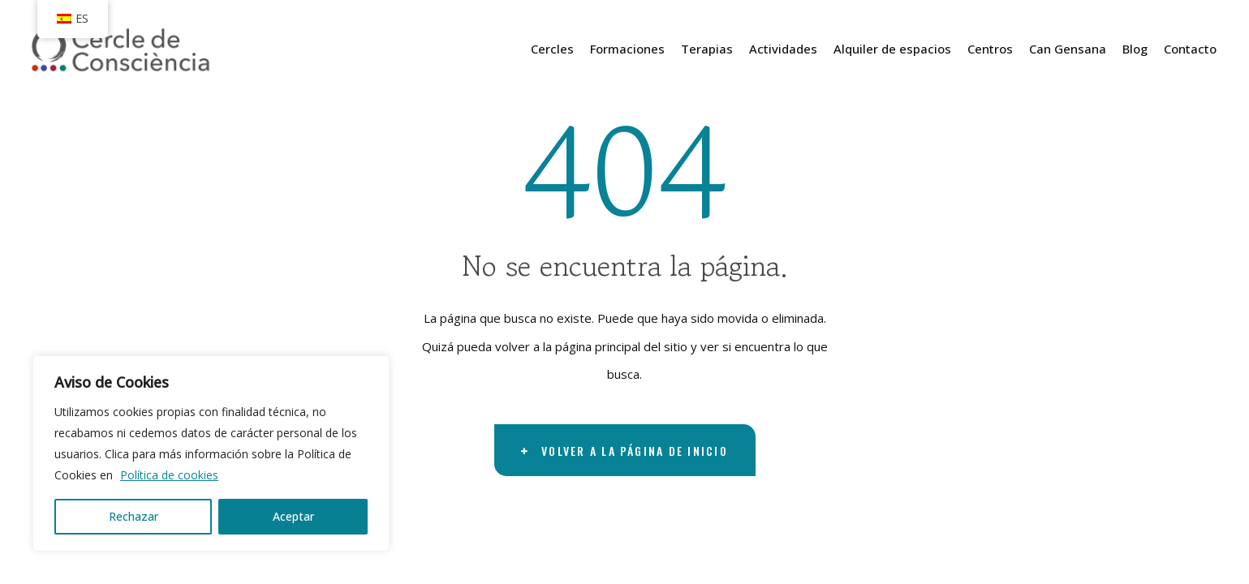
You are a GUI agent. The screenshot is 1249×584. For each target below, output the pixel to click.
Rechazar (133, 516)
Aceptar (293, 516)
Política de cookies (169, 475)
